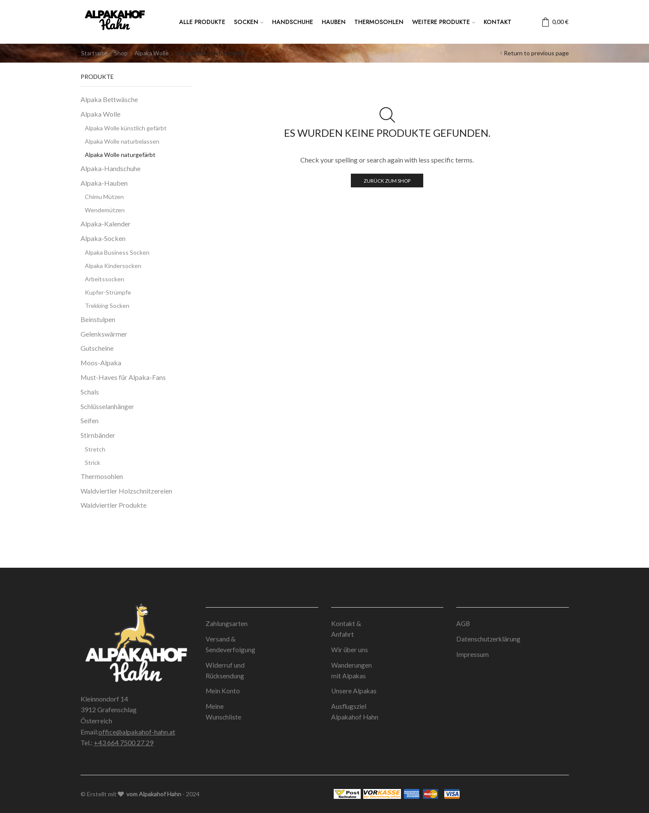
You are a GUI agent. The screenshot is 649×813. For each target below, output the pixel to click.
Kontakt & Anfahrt (346, 629)
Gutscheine (97, 348)
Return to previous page (536, 53)
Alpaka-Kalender (106, 224)
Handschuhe (292, 22)
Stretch (95, 448)
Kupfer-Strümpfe (108, 291)
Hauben (334, 22)
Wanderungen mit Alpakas (351, 671)
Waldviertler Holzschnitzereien (126, 490)
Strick (92, 462)
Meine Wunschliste (224, 713)
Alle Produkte (202, 22)
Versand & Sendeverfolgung (230, 645)
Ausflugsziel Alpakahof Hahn (355, 713)
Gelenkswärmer (104, 333)
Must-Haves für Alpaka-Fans (123, 377)
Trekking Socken (107, 305)
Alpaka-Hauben (104, 182)
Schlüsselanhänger (107, 406)
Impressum (472, 655)
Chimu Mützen (104, 196)
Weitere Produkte (443, 22)
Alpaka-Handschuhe (111, 168)
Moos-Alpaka (101, 362)
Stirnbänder (98, 435)
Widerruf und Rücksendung (225, 671)
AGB (463, 624)
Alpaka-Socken (103, 238)
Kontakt (497, 22)
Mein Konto (223, 693)
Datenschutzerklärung (489, 639)
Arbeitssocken (104, 278)
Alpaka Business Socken (117, 252)
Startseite (94, 53)
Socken (248, 22)
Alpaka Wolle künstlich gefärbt (126, 127)
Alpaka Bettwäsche (109, 99)
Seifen (90, 420)
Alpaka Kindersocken (113, 265)
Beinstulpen (98, 319)
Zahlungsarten (227, 624)
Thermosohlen (379, 22)
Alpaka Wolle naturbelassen (122, 141)
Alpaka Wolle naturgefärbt (120, 154)
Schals (90, 391)
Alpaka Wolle (153, 53)
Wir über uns (349, 650)
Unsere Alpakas (354, 693)
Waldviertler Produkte (114, 505)
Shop (122, 53)
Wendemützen (105, 210)
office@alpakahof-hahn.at (137, 731)
